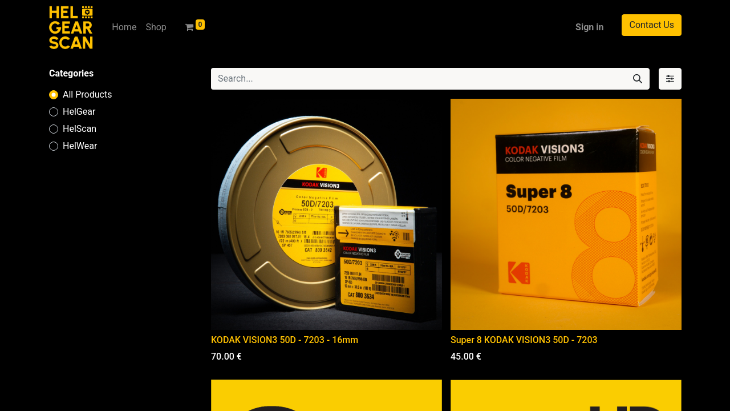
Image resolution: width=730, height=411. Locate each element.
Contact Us (651, 24)
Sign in (589, 27)
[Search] (638, 79)
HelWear (80, 145)
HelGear (79, 111)
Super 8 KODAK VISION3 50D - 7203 (524, 340)
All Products (87, 94)
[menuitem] (124, 27)
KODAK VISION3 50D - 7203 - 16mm (284, 340)
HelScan (79, 128)
